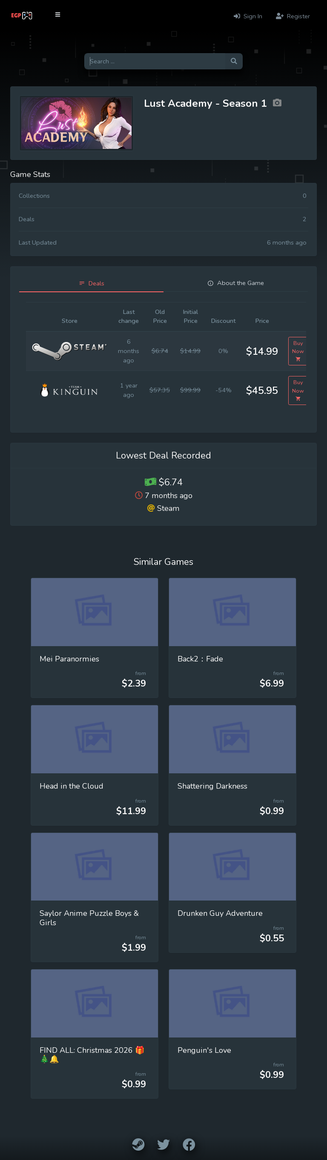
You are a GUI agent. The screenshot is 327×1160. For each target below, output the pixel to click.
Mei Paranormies (69, 659)
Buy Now (298, 351)
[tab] (91, 283)
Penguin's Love (204, 1050)
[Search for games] (154, 61)
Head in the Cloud (71, 786)
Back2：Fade (200, 659)
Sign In (248, 16)
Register (293, 16)
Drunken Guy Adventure (220, 913)
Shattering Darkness (212, 786)
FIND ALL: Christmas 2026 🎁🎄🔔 (92, 1055)
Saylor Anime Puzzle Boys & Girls (89, 918)
